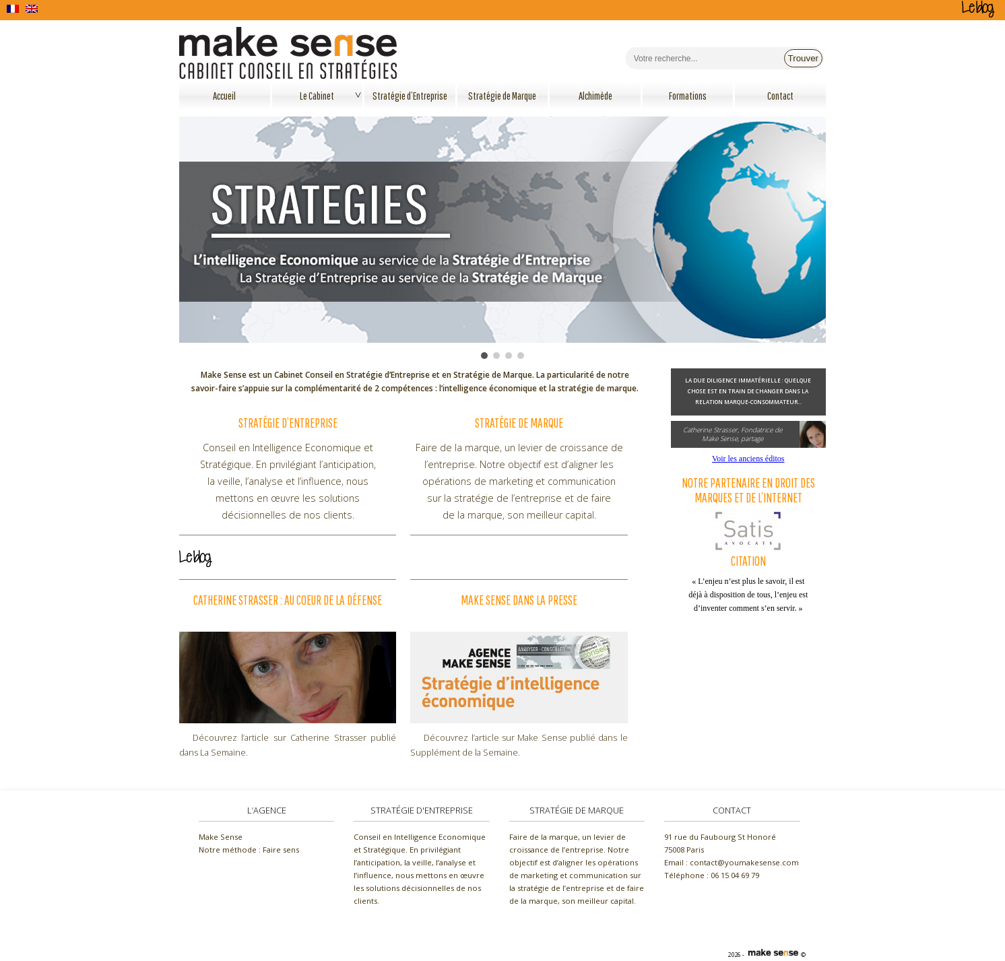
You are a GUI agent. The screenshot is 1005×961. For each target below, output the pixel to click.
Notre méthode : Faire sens (249, 849)
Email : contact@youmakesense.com (731, 862)
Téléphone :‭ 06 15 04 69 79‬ (711, 875)
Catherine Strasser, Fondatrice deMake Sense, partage (732, 434)
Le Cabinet (317, 96)
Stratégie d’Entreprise (409, 96)
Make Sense (220, 837)
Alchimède (595, 96)
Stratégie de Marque (502, 96)
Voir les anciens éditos (748, 458)
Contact (780, 96)
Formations (688, 96)
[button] (484, 355)
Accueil (224, 96)
